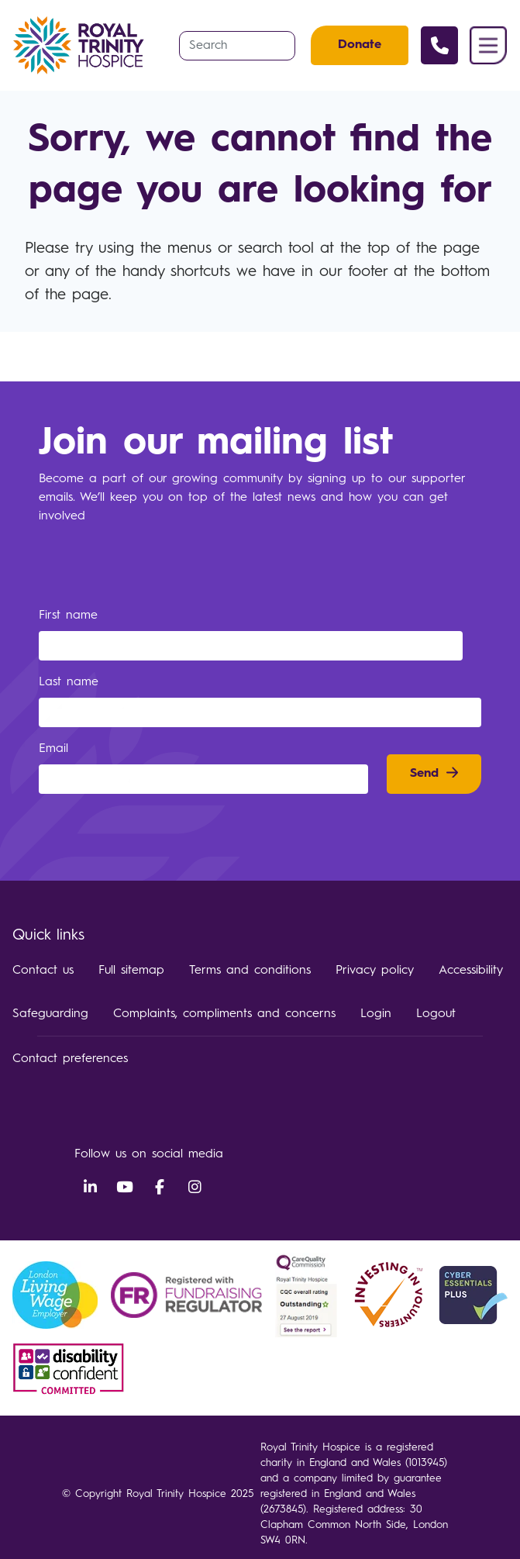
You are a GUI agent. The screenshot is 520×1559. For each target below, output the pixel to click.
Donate (359, 45)
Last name (71, 682)
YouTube (124, 1187)
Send (424, 773)
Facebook (159, 1187)
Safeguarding (50, 1014)
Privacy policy (375, 970)
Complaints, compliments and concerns (224, 1014)
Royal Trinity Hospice (83, 45)
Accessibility (471, 970)
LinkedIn (89, 1187)
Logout (436, 1014)
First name (71, 615)
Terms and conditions (250, 970)
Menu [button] (488, 45)
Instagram (194, 1187)
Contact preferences (70, 1059)
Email (56, 749)
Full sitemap (131, 970)
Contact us (43, 970)
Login (375, 1014)
